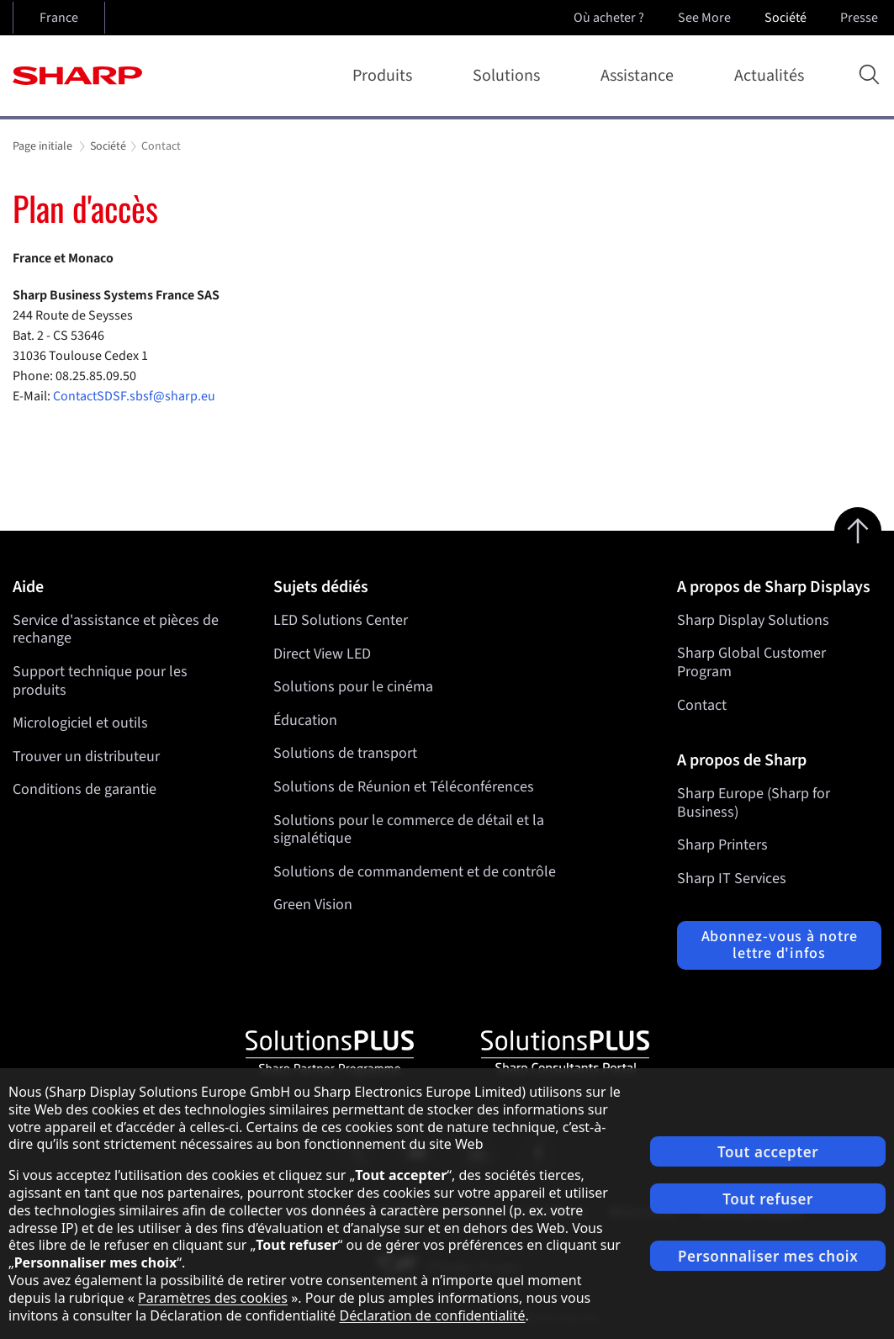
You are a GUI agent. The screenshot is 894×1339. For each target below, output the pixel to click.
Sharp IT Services (731, 878)
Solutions (510, 75)
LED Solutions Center (340, 620)
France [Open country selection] (59, 17)
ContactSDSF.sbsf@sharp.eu (135, 396)
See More (706, 17)
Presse (860, 17)
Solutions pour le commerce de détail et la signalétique (408, 829)
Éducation (305, 720)
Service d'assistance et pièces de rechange (116, 629)
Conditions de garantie (84, 789)
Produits (385, 75)
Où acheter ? (609, 17)
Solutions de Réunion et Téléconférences (403, 786)
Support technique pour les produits (100, 681)
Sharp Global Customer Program (751, 662)
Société (787, 17)
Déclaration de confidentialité (432, 1315)
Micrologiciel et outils (80, 722)
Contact (702, 705)
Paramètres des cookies (213, 1298)
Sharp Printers (722, 844)
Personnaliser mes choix (768, 1256)
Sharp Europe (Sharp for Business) (753, 803)
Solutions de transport (345, 753)
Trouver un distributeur (86, 756)
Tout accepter (767, 1152)
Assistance (640, 75)
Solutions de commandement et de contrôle (414, 871)
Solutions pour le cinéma (353, 686)
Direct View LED (322, 653)
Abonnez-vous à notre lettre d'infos (779, 945)
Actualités (769, 75)
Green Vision (312, 904)
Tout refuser (767, 1199)
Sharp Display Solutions (753, 620)
